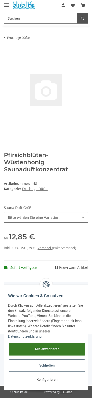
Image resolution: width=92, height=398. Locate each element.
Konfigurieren (47, 380)
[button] (63, 5)
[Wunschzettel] (73, 5)
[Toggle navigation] (6, 3)
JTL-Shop (66, 392)
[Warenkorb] (83, 5)
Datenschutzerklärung (24, 336)
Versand (45, 248)
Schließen (47, 365)
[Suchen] (40, 18)
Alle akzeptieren (47, 349)
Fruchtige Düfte (35, 188)
